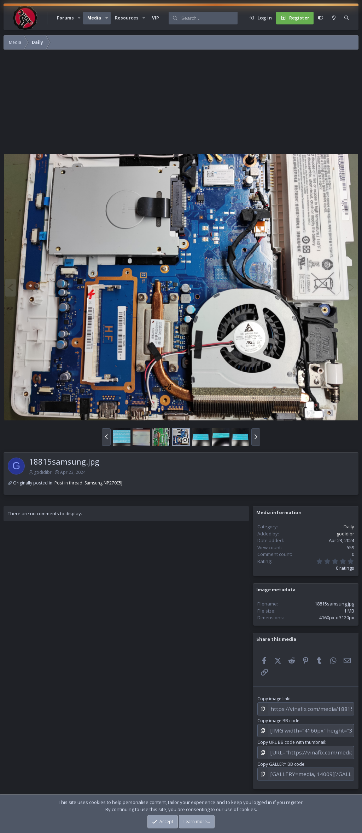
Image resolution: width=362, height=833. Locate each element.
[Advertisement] (181, 104)
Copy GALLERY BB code (280, 759)
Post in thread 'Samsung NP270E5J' (88, 483)
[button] (79, 18)
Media (94, 18)
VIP (155, 18)
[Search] (209, 18)
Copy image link (273, 699)
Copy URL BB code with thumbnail (291, 739)
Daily (349, 526)
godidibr (43, 472)
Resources (127, 18)
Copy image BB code (278, 719)
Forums (65, 18)
